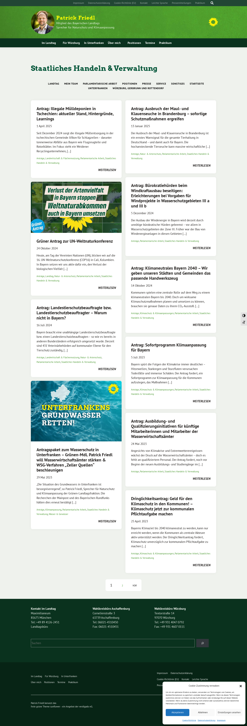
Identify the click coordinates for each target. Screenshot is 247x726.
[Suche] (209, 3)
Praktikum (200, 2)
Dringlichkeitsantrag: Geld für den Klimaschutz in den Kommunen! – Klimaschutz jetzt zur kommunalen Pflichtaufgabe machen (162, 506)
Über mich (114, 43)
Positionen (134, 43)
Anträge (40, 158)
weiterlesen (107, 170)
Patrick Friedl (75, 18)
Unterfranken (98, 88)
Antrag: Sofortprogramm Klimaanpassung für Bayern (168, 347)
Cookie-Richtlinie (189, 720)
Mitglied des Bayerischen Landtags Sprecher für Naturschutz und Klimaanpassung (85, 25)
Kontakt (144, 2)
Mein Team (71, 83)
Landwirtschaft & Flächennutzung (62, 158)
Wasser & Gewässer (58, 514)
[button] (240, 685)
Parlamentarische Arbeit (100, 83)
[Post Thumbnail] (76, 207)
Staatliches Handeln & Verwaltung (182, 240)
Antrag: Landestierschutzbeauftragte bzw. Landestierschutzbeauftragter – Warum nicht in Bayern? (74, 313)
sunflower (55, 706)
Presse (146, 83)
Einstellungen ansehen (229, 712)
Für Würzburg (71, 43)
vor (134, 585)
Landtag (53, 83)
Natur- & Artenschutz (150, 153)
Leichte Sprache (160, 2)
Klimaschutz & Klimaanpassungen (157, 313)
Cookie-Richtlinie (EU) (125, 2)
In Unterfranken (94, 43)
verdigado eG (85, 706)
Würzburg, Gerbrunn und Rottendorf (138, 88)
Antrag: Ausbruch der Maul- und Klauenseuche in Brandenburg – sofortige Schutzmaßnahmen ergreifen (169, 113)
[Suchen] (202, 643)
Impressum (221, 720)
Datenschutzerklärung (206, 720)
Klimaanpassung (53, 509)
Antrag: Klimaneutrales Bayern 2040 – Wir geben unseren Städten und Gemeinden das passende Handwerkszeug (170, 273)
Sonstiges (178, 83)
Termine (150, 43)
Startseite (197, 83)
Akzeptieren (178, 712)
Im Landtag (49, 43)
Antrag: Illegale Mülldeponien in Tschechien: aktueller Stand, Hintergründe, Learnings (75, 113)
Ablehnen (203, 712)
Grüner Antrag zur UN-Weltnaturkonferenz (75, 241)
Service (161, 83)
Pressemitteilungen (181, 2)
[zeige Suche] (212, 3)
